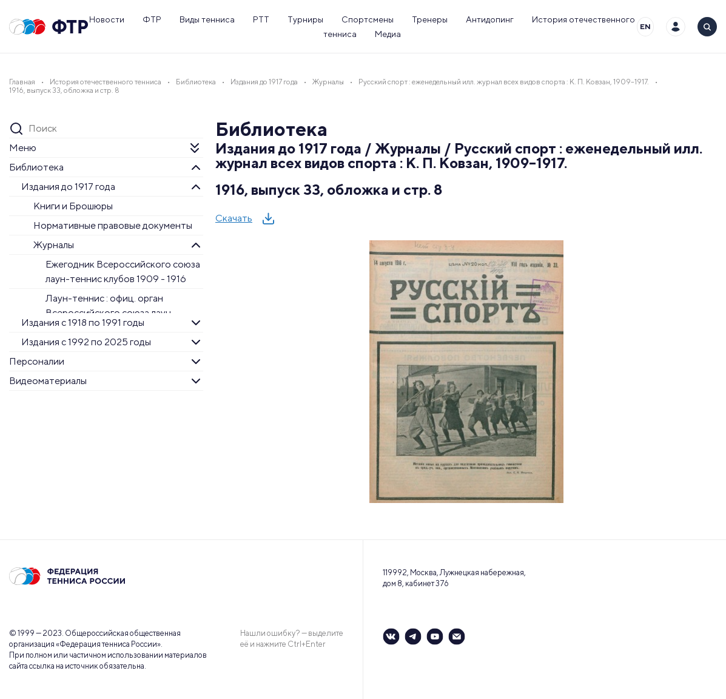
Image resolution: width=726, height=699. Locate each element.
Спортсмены (367, 19)
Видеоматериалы (48, 381)
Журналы (53, 245)
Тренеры (430, 19)
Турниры (305, 19)
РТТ (261, 19)
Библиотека (36, 167)
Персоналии (36, 361)
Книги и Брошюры (73, 206)
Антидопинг (490, 19)
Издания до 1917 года (68, 186)
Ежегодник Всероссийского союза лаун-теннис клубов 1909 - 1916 (122, 271)
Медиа (388, 34)
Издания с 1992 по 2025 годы (86, 342)
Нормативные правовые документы (112, 225)
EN (645, 26)
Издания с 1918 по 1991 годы (82, 322)
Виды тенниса (207, 19)
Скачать (233, 218)
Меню (22, 148)
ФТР (152, 19)
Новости (106, 19)
